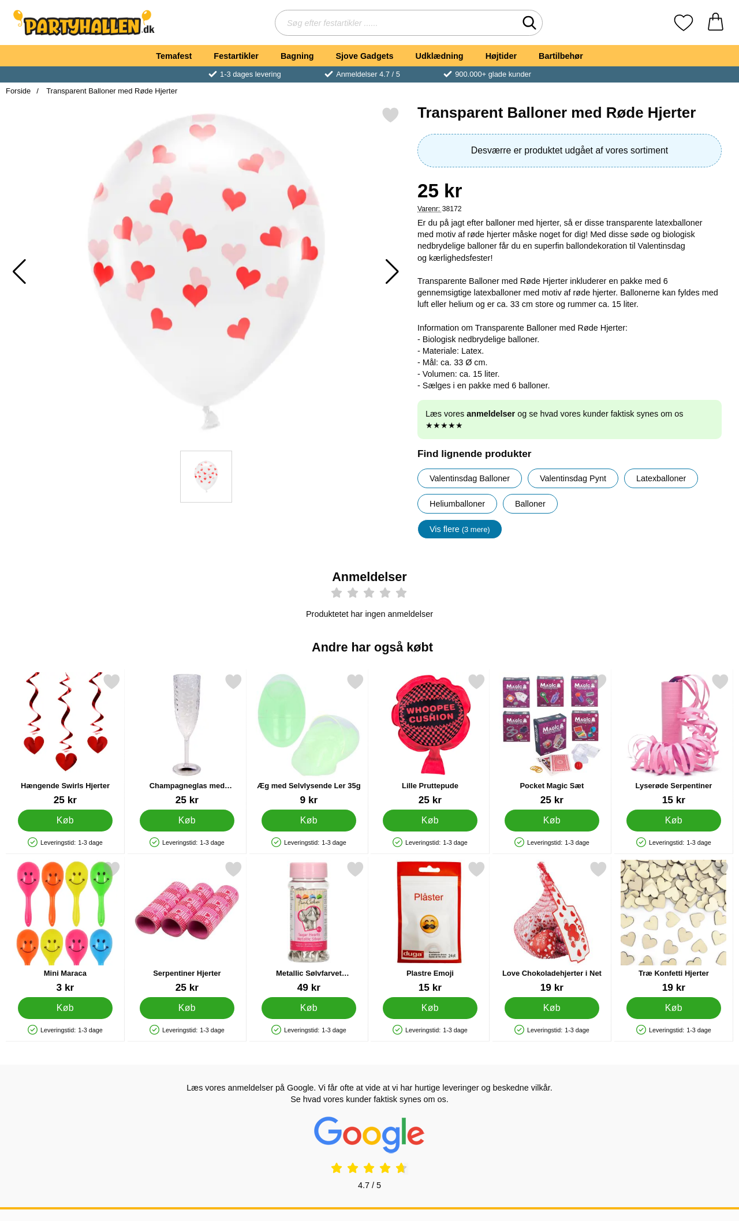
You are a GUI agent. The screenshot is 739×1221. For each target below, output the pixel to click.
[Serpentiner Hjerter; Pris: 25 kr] (187, 927)
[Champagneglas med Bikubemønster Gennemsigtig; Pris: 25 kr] (187, 739)
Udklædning (439, 56)
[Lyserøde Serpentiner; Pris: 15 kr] (673, 739)
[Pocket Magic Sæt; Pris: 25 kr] (551, 739)
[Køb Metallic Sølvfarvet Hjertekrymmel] (308, 1008)
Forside (18, 91)
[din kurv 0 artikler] (715, 23)
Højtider (501, 56)
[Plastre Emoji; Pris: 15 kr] (430, 927)
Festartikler (236, 56)
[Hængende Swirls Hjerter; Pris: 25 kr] (65, 739)
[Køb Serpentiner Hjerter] (186, 1008)
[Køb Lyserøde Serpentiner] (674, 821)
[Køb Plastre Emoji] (430, 1008)
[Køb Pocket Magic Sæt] (552, 821)
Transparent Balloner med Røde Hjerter (110, 91)
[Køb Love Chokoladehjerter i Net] (552, 1008)
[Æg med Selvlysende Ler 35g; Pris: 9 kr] (308, 739)
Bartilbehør (561, 56)
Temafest (174, 56)
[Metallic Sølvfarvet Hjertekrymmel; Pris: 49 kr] (308, 927)
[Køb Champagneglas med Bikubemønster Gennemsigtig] (186, 821)
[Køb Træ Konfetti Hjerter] (674, 1008)
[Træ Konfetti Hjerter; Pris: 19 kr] (673, 927)
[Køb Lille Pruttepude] (430, 821)
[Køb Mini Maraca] (65, 1008)
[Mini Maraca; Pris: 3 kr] (65, 927)
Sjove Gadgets (365, 56)
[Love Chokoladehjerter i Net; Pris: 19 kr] (551, 927)
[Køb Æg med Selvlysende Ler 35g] (308, 821)
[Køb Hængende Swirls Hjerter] (65, 821)
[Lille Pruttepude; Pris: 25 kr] (430, 739)
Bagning (297, 56)
